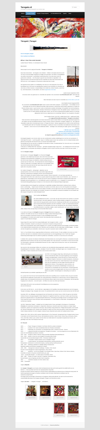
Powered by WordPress (54, 425)
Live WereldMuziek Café (56, 13)
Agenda (64, 13)
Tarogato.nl (26, 7)
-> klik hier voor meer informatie (71, 129)
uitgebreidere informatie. (50, 89)
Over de (27, 53)
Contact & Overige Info (26, 16)
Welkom (23, 13)
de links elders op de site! (73, 99)
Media (70, 13)
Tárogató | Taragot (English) (43, 13)
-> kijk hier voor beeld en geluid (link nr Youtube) (67, 133)
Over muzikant (28, 56)
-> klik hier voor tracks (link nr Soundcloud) (68, 131)
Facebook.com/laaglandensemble (71, 135)
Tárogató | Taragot (30, 13)
